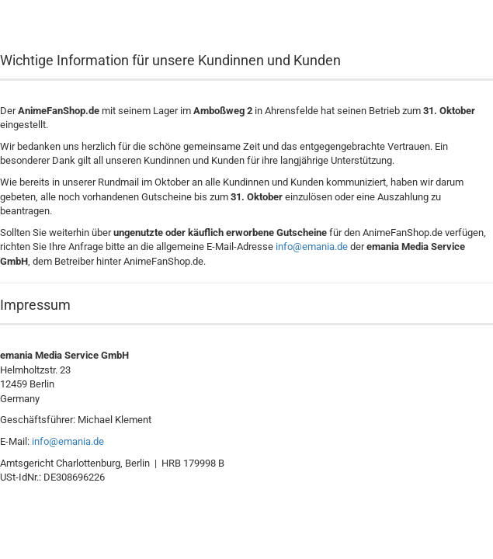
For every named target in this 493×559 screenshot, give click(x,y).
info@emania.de (312, 246)
